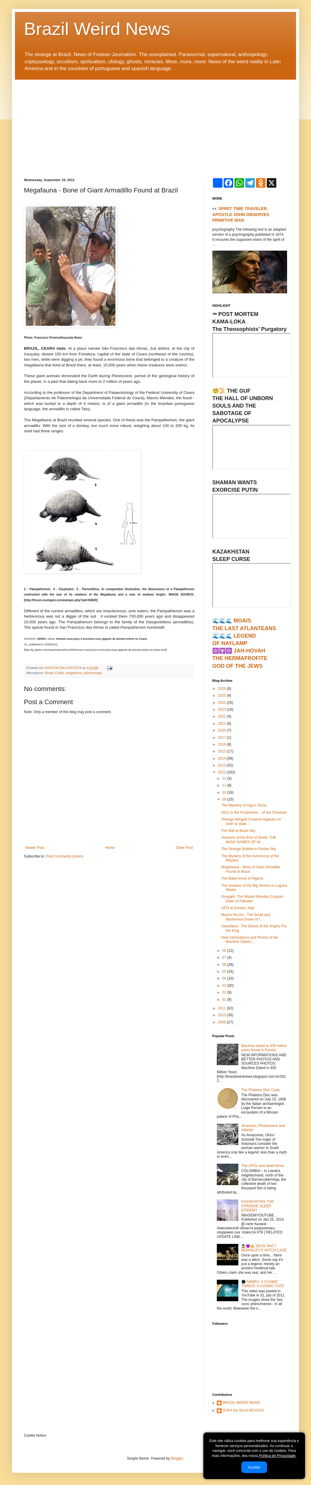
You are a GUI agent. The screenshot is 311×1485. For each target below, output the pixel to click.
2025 (222, 695)
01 (224, 999)
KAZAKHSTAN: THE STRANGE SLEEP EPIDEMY (257, 1205)
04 (224, 978)
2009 (222, 1022)
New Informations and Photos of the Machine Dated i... (249, 939)
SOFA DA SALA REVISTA (243, 1410)
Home (110, 848)
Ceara (59, 673)
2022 (222, 716)
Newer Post (34, 848)
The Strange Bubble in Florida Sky (248, 849)
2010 (222, 1015)
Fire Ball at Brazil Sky (238, 831)
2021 (222, 723)
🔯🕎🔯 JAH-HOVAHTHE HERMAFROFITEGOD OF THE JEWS (239, 658)
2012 (222, 772)
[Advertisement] (155, 124)
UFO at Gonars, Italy (237, 908)
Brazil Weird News (97, 29)
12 (224, 778)
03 (224, 985)
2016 (222, 744)
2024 (222, 703)
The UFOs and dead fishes (262, 1166)
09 (224, 799)
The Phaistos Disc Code (260, 1090)
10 (224, 792)
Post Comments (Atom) (64, 856)
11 (224, 785)
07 (224, 957)
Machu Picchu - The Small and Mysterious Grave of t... (245, 917)
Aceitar (254, 1467)
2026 (222, 689)
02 (224, 992)
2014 (222, 758)
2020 (222, 730)
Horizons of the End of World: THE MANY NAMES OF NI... (248, 839)
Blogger (177, 1458)
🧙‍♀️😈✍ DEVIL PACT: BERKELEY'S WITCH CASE (264, 1248)
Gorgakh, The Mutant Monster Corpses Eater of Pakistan (252, 899)
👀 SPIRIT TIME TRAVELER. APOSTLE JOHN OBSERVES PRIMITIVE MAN (240, 214)
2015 (222, 751)
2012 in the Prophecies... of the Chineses (254, 812)
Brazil (49, 673)
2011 (222, 1008)
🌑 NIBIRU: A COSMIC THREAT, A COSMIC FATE (262, 1284)
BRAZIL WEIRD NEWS (241, 1403)
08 (224, 951)
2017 (222, 737)
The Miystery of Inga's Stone (244, 805)
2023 (222, 709)
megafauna (73, 673)
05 (224, 971)
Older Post (184, 848)
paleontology (92, 673)
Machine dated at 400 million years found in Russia (264, 1048)
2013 (222, 765)
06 (224, 965)
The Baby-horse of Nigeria (242, 878)
